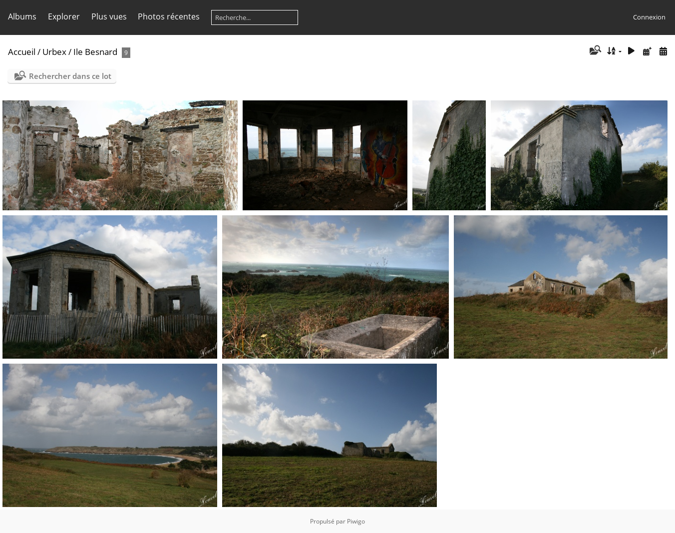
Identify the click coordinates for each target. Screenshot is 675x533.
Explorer (64, 16)
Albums (22, 16)
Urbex (54, 51)
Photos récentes (169, 16)
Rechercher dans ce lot (70, 76)
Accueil (21, 51)
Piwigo (356, 521)
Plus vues (109, 16)
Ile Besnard (95, 51)
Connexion (649, 16)
